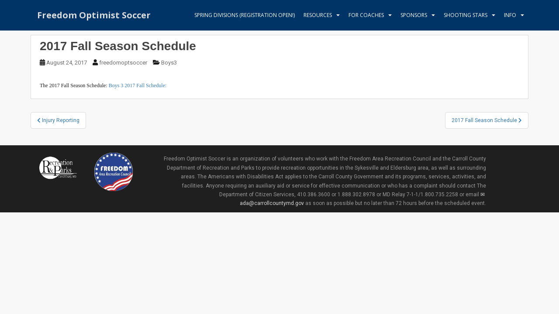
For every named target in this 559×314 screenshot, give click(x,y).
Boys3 (169, 62)
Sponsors (413, 15)
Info (510, 15)
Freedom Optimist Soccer (94, 15)
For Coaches (366, 15)
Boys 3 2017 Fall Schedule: (138, 85)
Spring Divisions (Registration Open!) (244, 15)
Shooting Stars (465, 15)
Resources (318, 15)
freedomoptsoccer (123, 62)
